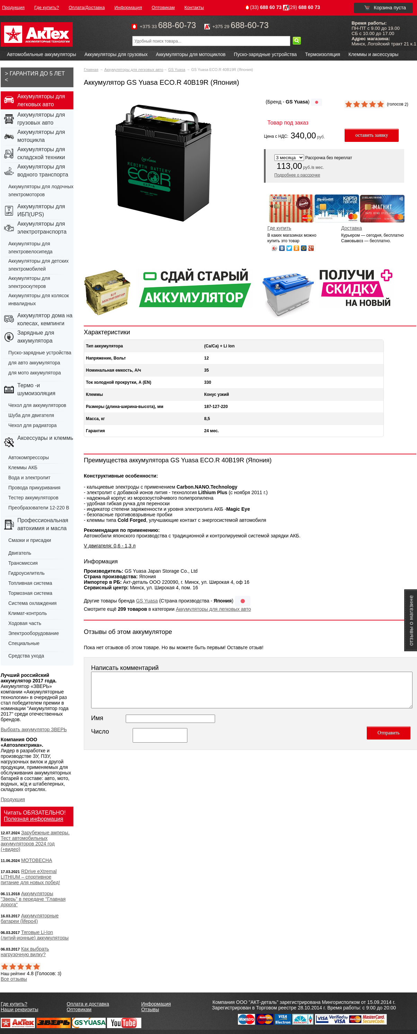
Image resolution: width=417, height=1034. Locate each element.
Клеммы (94, 394)
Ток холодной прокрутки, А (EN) (118, 382)
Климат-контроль (27, 613)
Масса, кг (95, 418)
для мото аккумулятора (34, 372)
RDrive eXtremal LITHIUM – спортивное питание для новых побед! (30, 877)
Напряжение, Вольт (106, 358)
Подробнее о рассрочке (297, 175)
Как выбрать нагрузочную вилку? (25, 951)
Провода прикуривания (34, 487)
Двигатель (19, 553)
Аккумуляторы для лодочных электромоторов (40, 190)
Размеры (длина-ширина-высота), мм (124, 406)
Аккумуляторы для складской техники (41, 153)
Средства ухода (26, 656)
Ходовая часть (24, 623)
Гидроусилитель (26, 573)
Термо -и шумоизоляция (36, 389)
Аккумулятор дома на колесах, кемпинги (44, 319)
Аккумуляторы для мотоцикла (41, 136)
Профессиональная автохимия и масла (42, 524)
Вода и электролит (29, 477)
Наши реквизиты (19, 1009)
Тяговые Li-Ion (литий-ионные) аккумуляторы (35, 935)
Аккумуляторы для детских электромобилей (38, 265)
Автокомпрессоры (28, 457)
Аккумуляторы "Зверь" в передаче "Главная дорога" (33, 899)
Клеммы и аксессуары (373, 54)
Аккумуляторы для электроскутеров (29, 282)
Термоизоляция (322, 54)
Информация (156, 1004)
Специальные (23, 643)
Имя (97, 718)
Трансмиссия (23, 563)
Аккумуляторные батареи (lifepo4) (30, 918)
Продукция (13, 799)
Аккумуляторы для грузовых (116, 54)
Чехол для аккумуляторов (37, 405)
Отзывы (150, 1009)
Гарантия (95, 430)
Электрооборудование (33, 633)
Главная (91, 69)
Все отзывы (14, 979)
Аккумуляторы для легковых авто (133, 69)
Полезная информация (33, 819)
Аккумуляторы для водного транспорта (42, 171)
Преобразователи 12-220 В (38, 507)
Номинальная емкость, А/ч (113, 370)
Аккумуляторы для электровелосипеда (30, 247)
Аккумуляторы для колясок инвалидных (38, 299)
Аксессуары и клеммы (45, 438)
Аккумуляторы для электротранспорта (41, 228)
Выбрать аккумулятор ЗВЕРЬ (34, 729)
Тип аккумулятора (104, 346)
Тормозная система (30, 593)
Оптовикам (79, 1009)
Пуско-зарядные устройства (265, 54)
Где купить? (14, 1004)
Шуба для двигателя (31, 415)
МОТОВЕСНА (36, 860)
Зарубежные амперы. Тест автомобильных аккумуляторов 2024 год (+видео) (35, 841)
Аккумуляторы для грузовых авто (41, 119)
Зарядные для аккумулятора (35, 337)
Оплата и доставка (88, 1004)
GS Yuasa (176, 69)
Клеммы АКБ (22, 467)
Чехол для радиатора (32, 425)
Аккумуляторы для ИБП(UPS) (41, 210)
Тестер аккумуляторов (33, 497)
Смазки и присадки (29, 540)
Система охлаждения (32, 603)
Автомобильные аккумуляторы (41, 54)
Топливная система (30, 583)
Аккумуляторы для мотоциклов (190, 54)
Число (100, 731)
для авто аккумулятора (34, 362)
